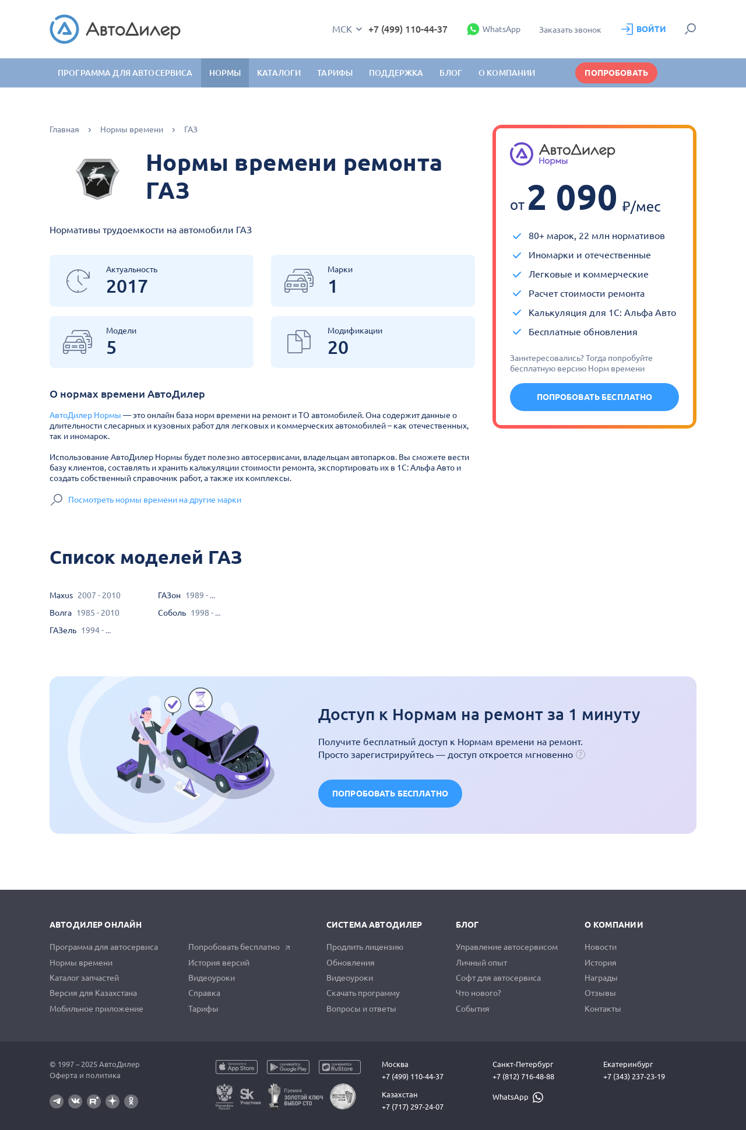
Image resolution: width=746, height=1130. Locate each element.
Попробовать (616, 73)
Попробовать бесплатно (595, 397)
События (473, 1008)
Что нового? (478, 993)
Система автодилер (374, 924)
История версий (218, 962)
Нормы (225, 73)
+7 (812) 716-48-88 (523, 1076)
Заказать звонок (570, 29)
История (601, 962)
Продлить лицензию (364, 947)
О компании (614, 924)
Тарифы (203, 1008)
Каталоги (279, 73)
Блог (450, 73)
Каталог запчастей (84, 977)
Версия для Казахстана (93, 993)
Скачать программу (363, 993)
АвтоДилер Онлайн (96, 924)
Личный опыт (481, 962)
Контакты (603, 1008)
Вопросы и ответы (361, 1008)
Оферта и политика (85, 1075)
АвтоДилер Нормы (85, 415)
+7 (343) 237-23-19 (634, 1076)
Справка (204, 993)
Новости (601, 947)
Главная (64, 129)
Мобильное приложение (96, 1008)
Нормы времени (131, 129)
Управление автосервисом (507, 947)
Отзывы (600, 993)
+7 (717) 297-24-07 (413, 1107)
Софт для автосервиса (498, 977)
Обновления (350, 962)
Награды (601, 977)
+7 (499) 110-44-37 (408, 29)
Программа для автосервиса (125, 73)
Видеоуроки (211, 977)
